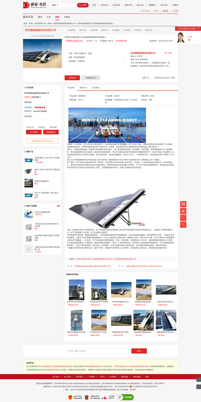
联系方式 (148, 30)
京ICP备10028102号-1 (81, 386)
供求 (57, 17)
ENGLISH (145, 11)
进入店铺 (168, 53)
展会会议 (140, 5)
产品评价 (95, 88)
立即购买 (72, 78)
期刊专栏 (164, 5)
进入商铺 (33, 132)
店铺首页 (71, 30)
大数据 (67, 17)
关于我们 (56, 377)
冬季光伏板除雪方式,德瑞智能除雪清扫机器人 (94, 259)
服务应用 (128, 5)
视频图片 (152, 5)
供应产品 (82, 30)
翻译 (40, 17)
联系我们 (79, 377)
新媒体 (175, 5)
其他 (49, 23)
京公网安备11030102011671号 (145, 386)
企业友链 (126, 30)
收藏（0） (146, 78)
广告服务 (91, 377)
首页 (94, 5)
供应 (31, 23)
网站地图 (137, 377)
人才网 (175, 11)
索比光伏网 (66, 386)
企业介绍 (137, 30)
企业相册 (115, 30)
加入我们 (67, 377)
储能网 (165, 11)
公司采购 (93, 30)
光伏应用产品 (40, 23)
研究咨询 (116, 5)
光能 (147, 377)
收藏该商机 (51, 132)
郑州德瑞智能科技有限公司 (40, 30)
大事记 (102, 377)
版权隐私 (124, 377)
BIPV (156, 11)
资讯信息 (104, 5)
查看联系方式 (91, 78)
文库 (49, 17)
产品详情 (70, 88)
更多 (58, 206)
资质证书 (104, 30)
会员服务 (112, 377)
